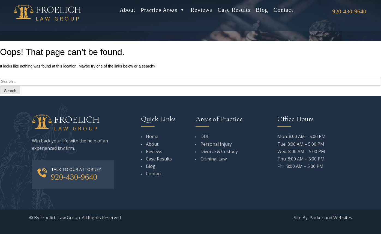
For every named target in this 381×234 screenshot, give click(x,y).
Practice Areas (163, 9)
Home (152, 136)
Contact (283, 10)
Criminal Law (213, 159)
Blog (262, 10)
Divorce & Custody (219, 151)
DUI (204, 136)
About (127, 10)
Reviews (201, 10)
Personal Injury (216, 144)
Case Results (234, 10)
